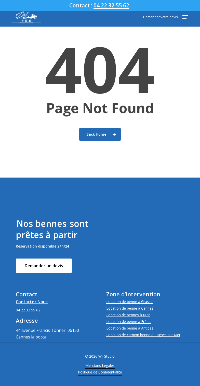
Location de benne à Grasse (129, 301)
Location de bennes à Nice (128, 314)
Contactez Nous (32, 302)
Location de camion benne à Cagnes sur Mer (143, 334)
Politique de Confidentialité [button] (100, 372)
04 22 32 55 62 (111, 5)
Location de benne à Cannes (129, 308)
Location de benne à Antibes (129, 328)
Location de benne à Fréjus (128, 321)
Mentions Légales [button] (100, 365)
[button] (185, 17)
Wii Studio (106, 356)
